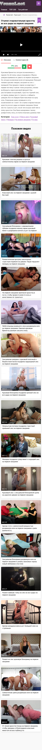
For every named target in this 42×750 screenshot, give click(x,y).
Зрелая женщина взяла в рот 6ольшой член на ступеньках (20, 627)
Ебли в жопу (24, 117)
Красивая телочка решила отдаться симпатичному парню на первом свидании (18, 160)
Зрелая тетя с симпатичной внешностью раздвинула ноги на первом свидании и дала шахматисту (19, 528)
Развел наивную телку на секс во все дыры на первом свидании (20, 593)
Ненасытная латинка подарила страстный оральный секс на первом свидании (18, 427)
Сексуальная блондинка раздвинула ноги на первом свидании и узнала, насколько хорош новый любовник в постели (19, 561)
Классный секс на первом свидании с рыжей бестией (19, 194)
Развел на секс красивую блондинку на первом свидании (20, 660)
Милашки (10, 120)
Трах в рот (15, 117)
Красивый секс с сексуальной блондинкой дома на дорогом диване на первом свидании (20, 493)
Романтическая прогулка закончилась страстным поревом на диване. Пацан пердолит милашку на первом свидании (20, 261)
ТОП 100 (12, 9)
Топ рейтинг (23, 9)
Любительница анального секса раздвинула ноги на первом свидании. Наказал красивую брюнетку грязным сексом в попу (21, 328)
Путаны (35, 120)
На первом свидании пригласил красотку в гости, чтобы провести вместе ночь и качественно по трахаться (18, 295)
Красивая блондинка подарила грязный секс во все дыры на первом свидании (20, 393)
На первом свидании (23, 120)
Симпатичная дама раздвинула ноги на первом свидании (20, 693)
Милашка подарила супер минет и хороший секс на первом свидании (20, 460)
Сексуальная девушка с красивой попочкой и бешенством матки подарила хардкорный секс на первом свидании (20, 361)
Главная (4, 9)
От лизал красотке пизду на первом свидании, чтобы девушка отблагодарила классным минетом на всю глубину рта (20, 728)
